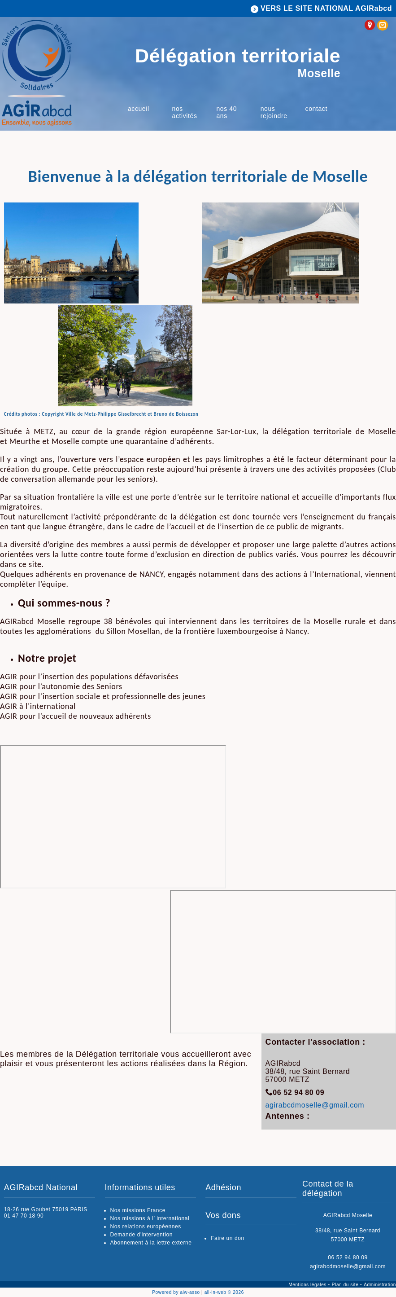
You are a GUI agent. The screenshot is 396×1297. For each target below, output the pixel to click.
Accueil (138, 108)
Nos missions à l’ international (150, 1218)
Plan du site (346, 1284)
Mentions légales (308, 1284)
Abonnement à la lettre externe (151, 1243)
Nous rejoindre (274, 112)
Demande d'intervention (141, 1234)
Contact (316, 108)
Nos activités (184, 112)
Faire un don (227, 1238)
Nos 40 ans (226, 112)
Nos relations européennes (145, 1226)
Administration (380, 1284)
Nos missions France (137, 1210)
